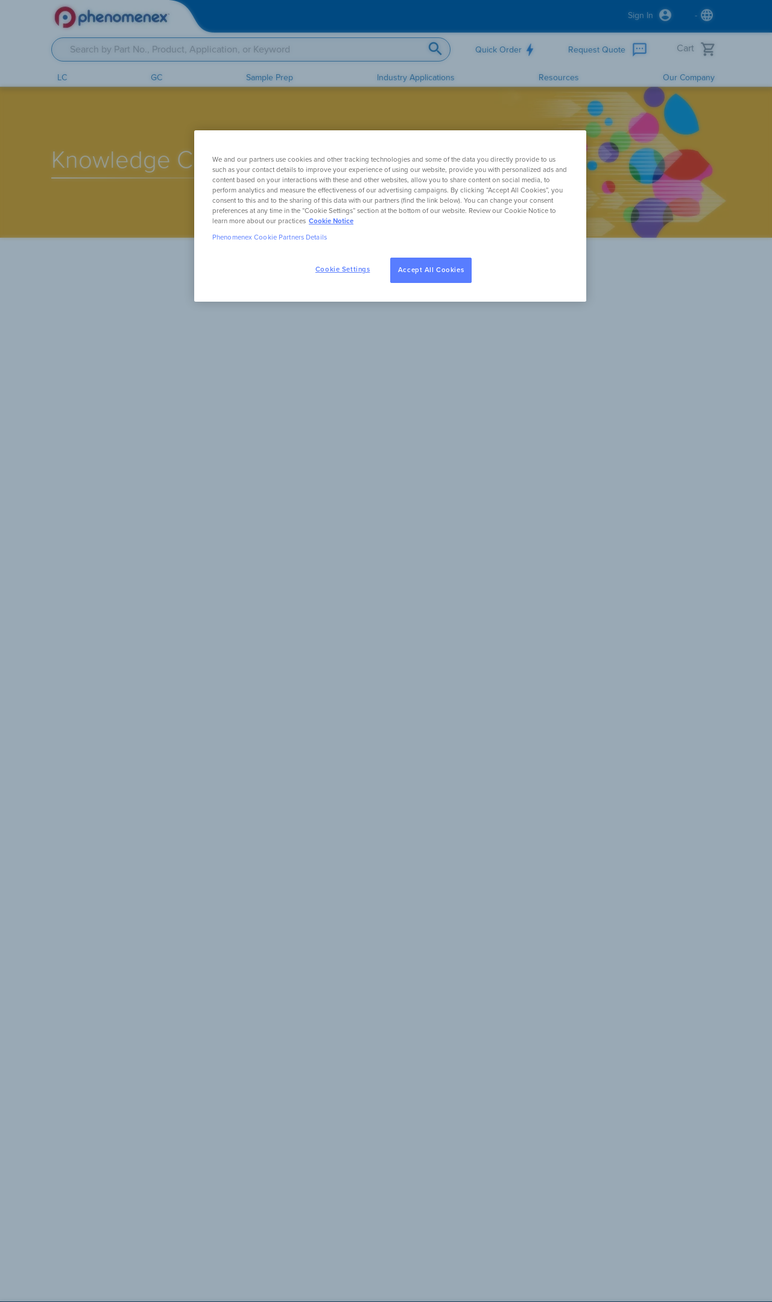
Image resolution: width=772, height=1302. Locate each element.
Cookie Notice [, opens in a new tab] (331, 221)
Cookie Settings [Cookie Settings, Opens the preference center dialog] (342, 269)
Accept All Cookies (431, 270)
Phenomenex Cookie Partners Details (269, 237)
